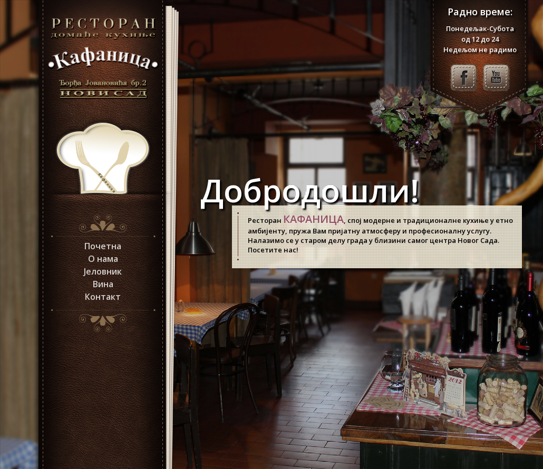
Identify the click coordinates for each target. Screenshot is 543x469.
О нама (103, 259)
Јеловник (103, 271)
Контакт (103, 296)
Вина (103, 284)
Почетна (102, 246)
